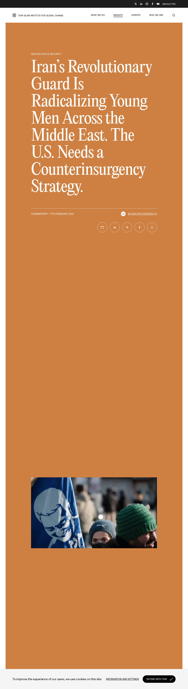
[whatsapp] (152, 227)
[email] (102, 227)
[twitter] (127, 227)
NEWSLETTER (169, 4)
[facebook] (140, 227)
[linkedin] (115, 227)
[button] (37, 15)
